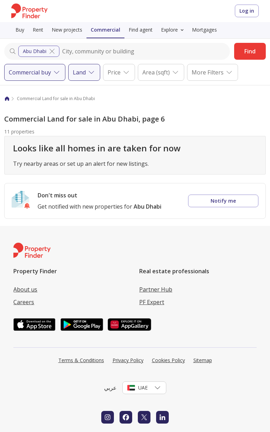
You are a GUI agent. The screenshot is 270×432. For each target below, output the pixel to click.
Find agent (141, 29)
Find (250, 51)
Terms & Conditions (81, 360)
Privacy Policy (127, 360)
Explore (173, 30)
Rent (38, 29)
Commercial (105, 29)
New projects (67, 29)
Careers (23, 302)
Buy (19, 29)
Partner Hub (155, 289)
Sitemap (202, 360)
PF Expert (151, 302)
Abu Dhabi (39, 51)
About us (25, 289)
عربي (110, 388)
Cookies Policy (168, 360)
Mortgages (204, 29)
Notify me (223, 200)
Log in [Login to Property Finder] (246, 10)
